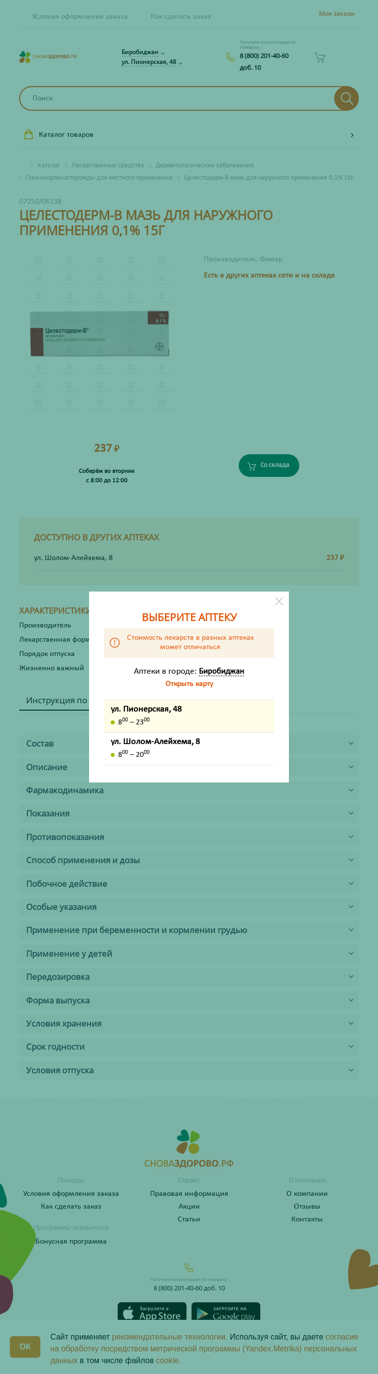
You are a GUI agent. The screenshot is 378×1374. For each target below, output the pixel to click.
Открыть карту (189, 684)
